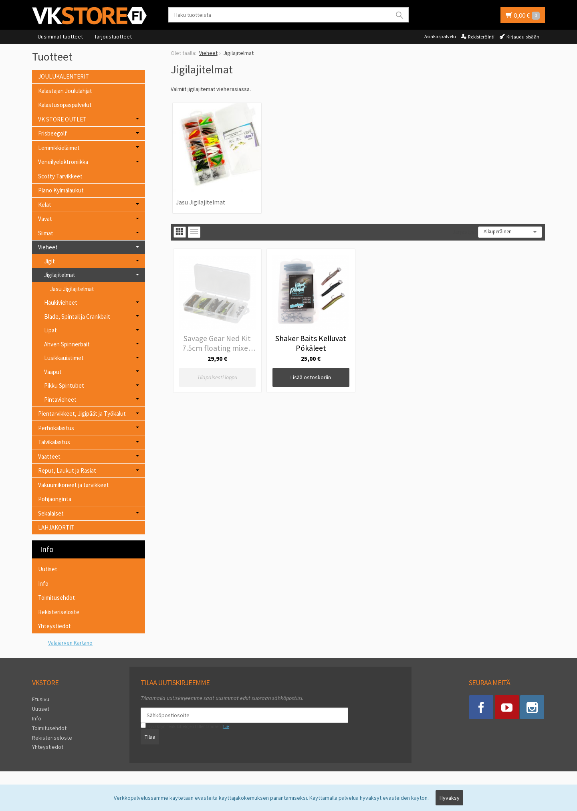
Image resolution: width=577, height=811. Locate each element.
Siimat (45, 233)
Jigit (49, 261)
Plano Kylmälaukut (61, 190)
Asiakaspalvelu (440, 36)
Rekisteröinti (481, 37)
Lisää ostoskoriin (311, 377)
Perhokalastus (56, 428)
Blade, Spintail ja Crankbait (77, 316)
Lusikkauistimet (64, 358)
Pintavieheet (60, 399)
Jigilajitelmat (59, 275)
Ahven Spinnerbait (67, 344)
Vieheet (48, 247)
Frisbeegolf (52, 133)
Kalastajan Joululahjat (65, 91)
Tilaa (150, 736)
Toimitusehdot (56, 597)
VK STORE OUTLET (62, 119)
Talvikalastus (54, 442)
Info (43, 583)
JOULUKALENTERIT (63, 76)
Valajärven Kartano (70, 642)
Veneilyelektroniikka (63, 162)
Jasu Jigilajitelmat (200, 202)
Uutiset (47, 569)
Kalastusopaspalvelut (65, 105)
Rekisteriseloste (58, 612)
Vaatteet (49, 456)
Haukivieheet (60, 302)
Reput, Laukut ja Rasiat (67, 470)
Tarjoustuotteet (113, 36)
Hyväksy (450, 797)
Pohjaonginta (54, 499)
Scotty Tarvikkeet (60, 176)
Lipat (50, 330)
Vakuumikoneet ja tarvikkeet (73, 485)
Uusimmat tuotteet (60, 36)
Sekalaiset (51, 513)
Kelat (44, 204)
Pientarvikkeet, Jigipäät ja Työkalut (82, 413)
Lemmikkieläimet (59, 148)
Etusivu (40, 699)
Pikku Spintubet (64, 385)
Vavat (45, 218)
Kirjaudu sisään (522, 37)
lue (226, 726)
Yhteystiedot (54, 626)
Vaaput (53, 372)
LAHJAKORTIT (56, 527)
